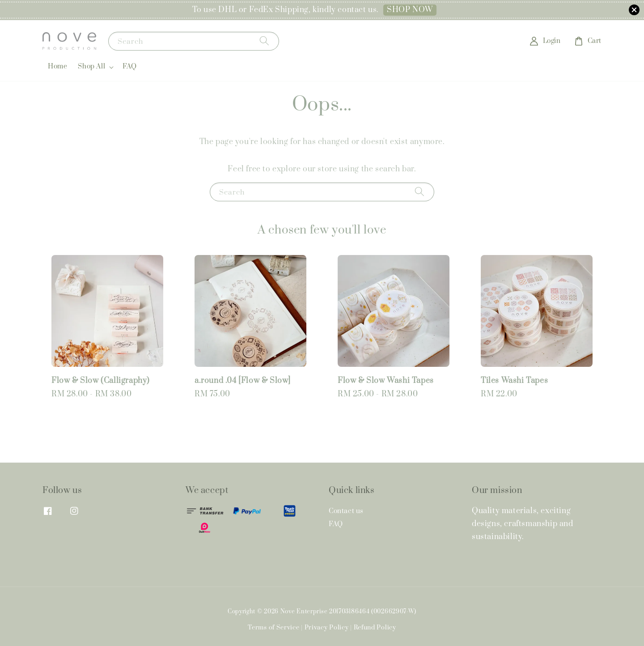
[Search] (264, 41)
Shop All (91, 67)
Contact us (346, 511)
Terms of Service (273, 628)
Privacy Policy (327, 628)
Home (57, 66)
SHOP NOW (410, 10)
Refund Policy (375, 628)
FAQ (130, 66)
